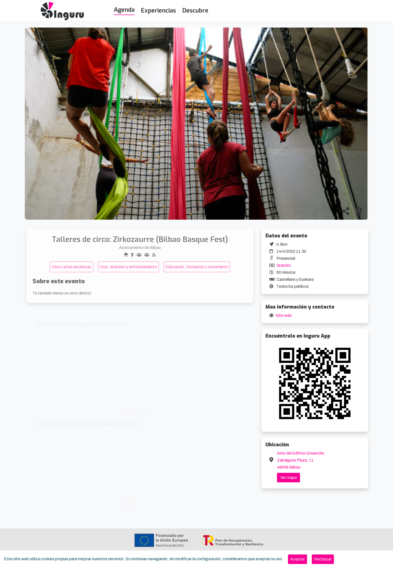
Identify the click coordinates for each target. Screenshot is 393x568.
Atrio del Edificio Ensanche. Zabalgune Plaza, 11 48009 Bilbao (301, 460)
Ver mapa (288, 477)
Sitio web (283, 315)
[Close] (297, 559)
